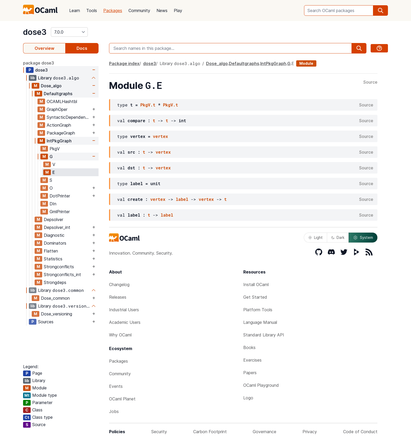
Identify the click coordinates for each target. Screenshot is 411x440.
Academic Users (124, 322)
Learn (74, 10)
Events (116, 386)
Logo (248, 397)
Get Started (255, 297)
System (363, 237)
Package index (124, 63)
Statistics (53, 258)
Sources (45, 321)
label (182, 199)
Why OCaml (120, 334)
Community (139, 10)
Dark (337, 237)
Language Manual (260, 322)
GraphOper (57, 109)
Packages (112, 10)
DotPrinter (60, 195)
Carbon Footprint (210, 431)
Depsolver (53, 219)
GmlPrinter (60, 211)
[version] (69, 32)
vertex (160, 136)
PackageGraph (61, 133)
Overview (44, 48)
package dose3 (38, 63)
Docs (82, 48)
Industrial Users (124, 309)
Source (370, 82)
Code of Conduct (360, 431)
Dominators (55, 243)
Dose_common (55, 298)
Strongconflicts (59, 266)
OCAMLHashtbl (62, 101)
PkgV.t (147, 105)
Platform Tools (257, 309)
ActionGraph (59, 125)
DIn (53, 203)
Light (315, 237)
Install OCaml (256, 284)
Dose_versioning (56, 313)
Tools (91, 10)
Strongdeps (55, 282)
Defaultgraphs (58, 93)
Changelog (119, 284)
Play (178, 10)
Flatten (51, 251)
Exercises (252, 360)
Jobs (114, 411)
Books (249, 347)
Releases (117, 297)
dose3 (35, 32)
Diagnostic (54, 235)
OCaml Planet (122, 398)
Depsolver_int (57, 227)
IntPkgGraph (59, 140)
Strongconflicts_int (62, 274)
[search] (380, 10)
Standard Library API (263, 334)
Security (159, 431)
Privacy (309, 431)
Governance (264, 431)
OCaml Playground (261, 385)
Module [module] (306, 63)
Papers (250, 372)
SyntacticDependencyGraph (69, 117)
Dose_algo (51, 85)
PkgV (55, 148)
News (161, 10)
